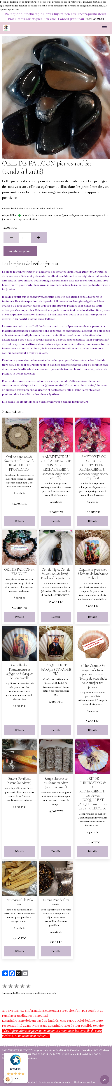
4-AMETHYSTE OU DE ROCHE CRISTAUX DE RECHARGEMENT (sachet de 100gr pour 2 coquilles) (93, 467)
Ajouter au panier (20, 251)
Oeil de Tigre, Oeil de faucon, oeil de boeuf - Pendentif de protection (56, 573)
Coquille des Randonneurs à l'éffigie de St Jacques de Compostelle (19, 671)
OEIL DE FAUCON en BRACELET (19, 571)
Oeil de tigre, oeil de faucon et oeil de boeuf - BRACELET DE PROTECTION (19, 463)
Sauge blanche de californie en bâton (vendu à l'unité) (56, 782)
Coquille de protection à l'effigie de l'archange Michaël (93, 573)
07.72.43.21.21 (94, 19)
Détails (19, 521)
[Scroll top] (104, 1079)
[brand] (7, 28)
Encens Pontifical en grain (56, 902)
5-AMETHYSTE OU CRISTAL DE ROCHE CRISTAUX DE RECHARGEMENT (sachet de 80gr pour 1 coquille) (56, 467)
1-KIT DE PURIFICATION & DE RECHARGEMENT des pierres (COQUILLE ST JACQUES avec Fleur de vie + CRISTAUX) (92, 793)
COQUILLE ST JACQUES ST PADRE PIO (56, 669)
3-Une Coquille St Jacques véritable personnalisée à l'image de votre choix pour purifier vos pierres (92, 676)
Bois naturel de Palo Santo (19, 902)
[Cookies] (8, 1079)
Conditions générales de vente (54, 1082)
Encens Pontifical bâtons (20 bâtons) (19, 780)
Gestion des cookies (84, 1082)
